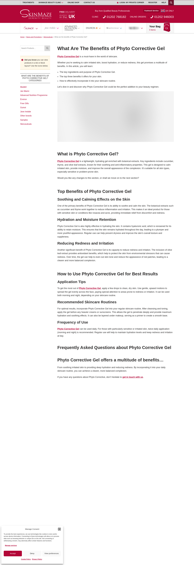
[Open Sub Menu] (62, 2)
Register (152, 2)
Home (22, 37)
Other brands (26, 116)
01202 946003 (152, 17)
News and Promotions (34, 37)
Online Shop (73, 2)
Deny (32, 553)
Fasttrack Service (151, 11)
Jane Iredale (25, 112)
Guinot (23, 107)
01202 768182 (109, 17)
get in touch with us (132, 377)
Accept (13, 553)
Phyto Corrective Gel (68, 56)
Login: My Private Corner (130, 2)
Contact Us (89, 2)
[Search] (47, 48)
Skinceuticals (48, 37)
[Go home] (36, 14)
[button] (59, 529)
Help (164, 2)
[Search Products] (171, 2)
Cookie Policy (26, 559)
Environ (23, 99)
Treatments (28, 2)
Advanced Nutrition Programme (33, 95)
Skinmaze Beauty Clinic (49, 2)
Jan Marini (24, 91)
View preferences (51, 553)
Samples (24, 120)
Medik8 (23, 87)
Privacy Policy (37, 559)
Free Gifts (24, 103)
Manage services (11, 545)
